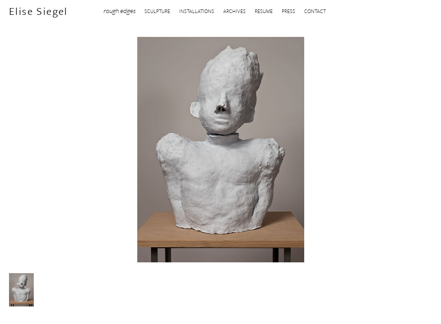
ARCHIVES (234, 11)
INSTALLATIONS (196, 11)
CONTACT (315, 11)
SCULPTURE (157, 11)
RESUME (264, 11)
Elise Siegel (38, 11)
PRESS (288, 11)
